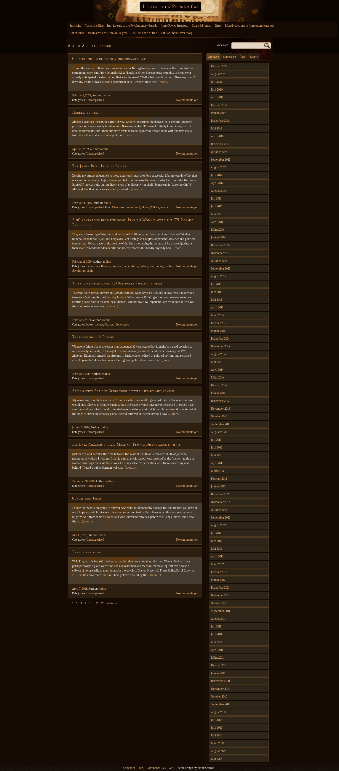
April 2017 (217, 183)
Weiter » (111, 603)
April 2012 (217, 556)
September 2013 (220, 424)
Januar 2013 (218, 486)
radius (105, 45)
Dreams (105, 266)
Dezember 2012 (220, 494)
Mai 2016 (216, 214)
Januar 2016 (218, 237)
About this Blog (94, 25)
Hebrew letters (85, 112)
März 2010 (217, 743)
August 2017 (218, 167)
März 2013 (217, 471)
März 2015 (217, 315)
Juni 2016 (216, 206)
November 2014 (220, 346)
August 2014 (218, 354)
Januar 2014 (218, 393)
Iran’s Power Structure (174, 25)
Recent (254, 57)
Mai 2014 (216, 362)
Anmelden (129, 768)
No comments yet (187, 100)
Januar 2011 (218, 673)
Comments (156, 768)
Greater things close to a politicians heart (109, 58)
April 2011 (217, 650)
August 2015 (218, 276)
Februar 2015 (219, 323)
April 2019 (217, 97)
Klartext (109, 324)
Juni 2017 (216, 175)
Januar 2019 (218, 113)
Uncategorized (95, 100)
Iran (152, 266)
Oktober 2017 (219, 152)
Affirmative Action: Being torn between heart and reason (123, 391)
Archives (213, 57)
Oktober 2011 (219, 603)
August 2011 (218, 619)
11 (97, 603)
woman (165, 207)
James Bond (133, 207)
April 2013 (217, 463)
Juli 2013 (216, 440)
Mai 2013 (216, 455)
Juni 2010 (216, 727)
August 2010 (218, 712)
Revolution (79, 271)
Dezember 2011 (220, 587)
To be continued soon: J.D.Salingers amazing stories (117, 283)
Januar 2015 (218, 331)
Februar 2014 (219, 385)
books (89, 324)
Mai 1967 (216, 759)
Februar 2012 (219, 572)
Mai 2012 (216, 549)
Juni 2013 (216, 447)
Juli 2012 (216, 533)
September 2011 (220, 611)
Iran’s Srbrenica (201, 25)
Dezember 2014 (220, 338)
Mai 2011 (216, 642)
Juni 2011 (216, 634)
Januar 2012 (218, 580)
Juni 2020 (217, 89)
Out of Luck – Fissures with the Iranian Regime (99, 33)
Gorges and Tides (87, 498)
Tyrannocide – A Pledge (93, 337)
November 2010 (220, 689)
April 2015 (217, 307)
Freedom (117, 266)
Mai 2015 (216, 300)
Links (218, 25)
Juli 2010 (216, 720)
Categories (229, 57)
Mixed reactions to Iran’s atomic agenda (249, 25)
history (143, 266)
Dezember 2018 (220, 121)
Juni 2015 (216, 292)
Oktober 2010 (219, 696)
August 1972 (218, 751)
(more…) (164, 82)
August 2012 (218, 525)
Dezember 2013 (220, 401)
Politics (154, 207)
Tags (242, 57)
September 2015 (220, 268)
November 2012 (220, 502)
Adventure (118, 207)
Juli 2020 (216, 82)
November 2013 (220, 408)
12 (102, 603)
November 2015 (220, 253)
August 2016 (218, 191)
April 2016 (217, 222)
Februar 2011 (219, 665)
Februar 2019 (219, 105)
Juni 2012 (216, 541)
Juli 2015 (216, 284)
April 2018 (217, 136)
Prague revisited (86, 552)
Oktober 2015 (219, 261)
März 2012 (217, 564)
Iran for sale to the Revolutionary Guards (132, 25)
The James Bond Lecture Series (99, 166)
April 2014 (217, 370)
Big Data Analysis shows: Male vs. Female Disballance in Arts (126, 444)
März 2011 (217, 657)
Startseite (75, 25)
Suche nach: (222, 45)
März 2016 (217, 229)
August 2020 (218, 74)
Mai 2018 (216, 128)
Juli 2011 (216, 626)
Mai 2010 (216, 735)
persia (159, 266)
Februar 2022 (219, 66)
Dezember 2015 (220, 245)
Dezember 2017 (220, 144)
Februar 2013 (219, 478)
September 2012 (220, 517)
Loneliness (122, 324)
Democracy (93, 266)
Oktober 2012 (219, 510)
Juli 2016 (216, 198)
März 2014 (217, 377)
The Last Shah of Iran (144, 33)
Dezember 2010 (220, 681)
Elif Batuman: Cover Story (176, 33)
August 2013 (218, 432)
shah (90, 271)
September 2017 (220, 159)
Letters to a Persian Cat (170, 6)
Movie (145, 207)
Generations (131, 266)
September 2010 (220, 704)
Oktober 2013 (219, 416)
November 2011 (220, 595)
